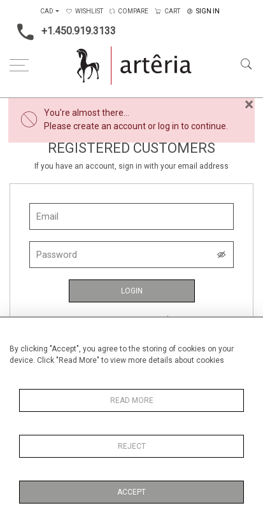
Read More (131, 400)
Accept (131, 492)
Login (132, 290)
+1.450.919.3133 (63, 32)
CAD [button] (46, 11)
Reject (132, 446)
